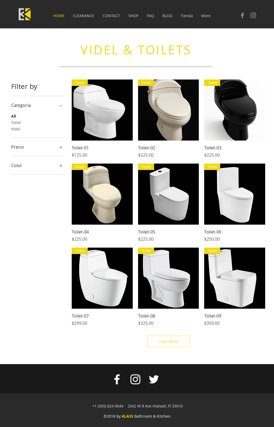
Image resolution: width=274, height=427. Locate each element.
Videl (15, 128)
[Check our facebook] (242, 15)
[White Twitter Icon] (154, 379)
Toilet (16, 122)
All (13, 116)
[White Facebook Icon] (117, 379)
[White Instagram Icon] (135, 379)
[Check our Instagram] (253, 15)
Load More (168, 341)
